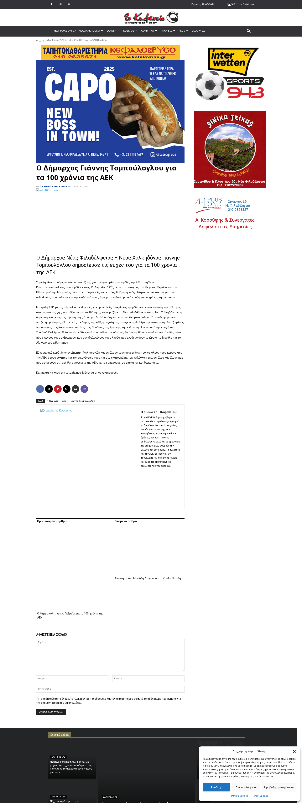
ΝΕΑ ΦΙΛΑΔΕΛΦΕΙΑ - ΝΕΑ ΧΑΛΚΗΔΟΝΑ (67, 40)
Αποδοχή (216, 787)
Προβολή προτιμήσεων (279, 787)
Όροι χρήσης (261, 796)
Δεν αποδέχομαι (246, 787)
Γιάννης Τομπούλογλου (82, 400)
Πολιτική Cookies (238, 796)
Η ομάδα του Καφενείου (57, 186)
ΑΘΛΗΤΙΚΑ (205, 721)
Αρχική (40, 40)
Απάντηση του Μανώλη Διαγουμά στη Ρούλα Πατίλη (147, 534)
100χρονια (52, 400)
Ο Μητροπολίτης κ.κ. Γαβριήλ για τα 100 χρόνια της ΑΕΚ (70, 536)
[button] (294, 751)
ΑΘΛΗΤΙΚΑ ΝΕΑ (98, 40)
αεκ (64, 400)
